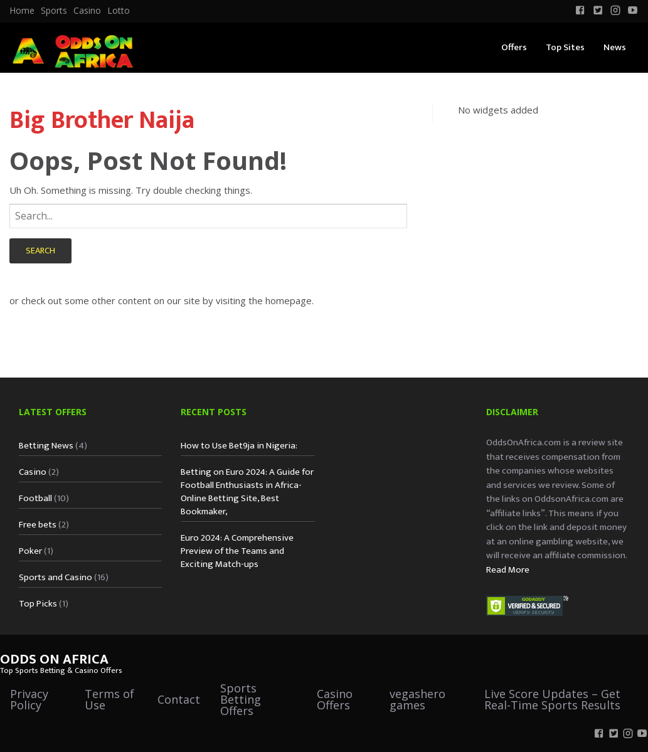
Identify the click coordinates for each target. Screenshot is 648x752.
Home (22, 10)
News (614, 47)
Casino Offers (335, 699)
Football (35, 498)
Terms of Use (109, 699)
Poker (30, 551)
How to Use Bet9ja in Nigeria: (239, 445)
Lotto (118, 10)
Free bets (37, 524)
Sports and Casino (55, 577)
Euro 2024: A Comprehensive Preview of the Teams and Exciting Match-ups (237, 551)
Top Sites (565, 47)
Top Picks (38, 604)
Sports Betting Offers (240, 699)
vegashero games (417, 699)
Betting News (46, 445)
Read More (507, 570)
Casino (87, 10)
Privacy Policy (29, 699)
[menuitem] (22, 10)
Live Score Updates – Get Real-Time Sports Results (552, 699)
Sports (54, 10)
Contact (178, 699)
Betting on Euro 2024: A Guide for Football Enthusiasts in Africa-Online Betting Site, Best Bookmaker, (247, 491)
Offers (514, 47)
